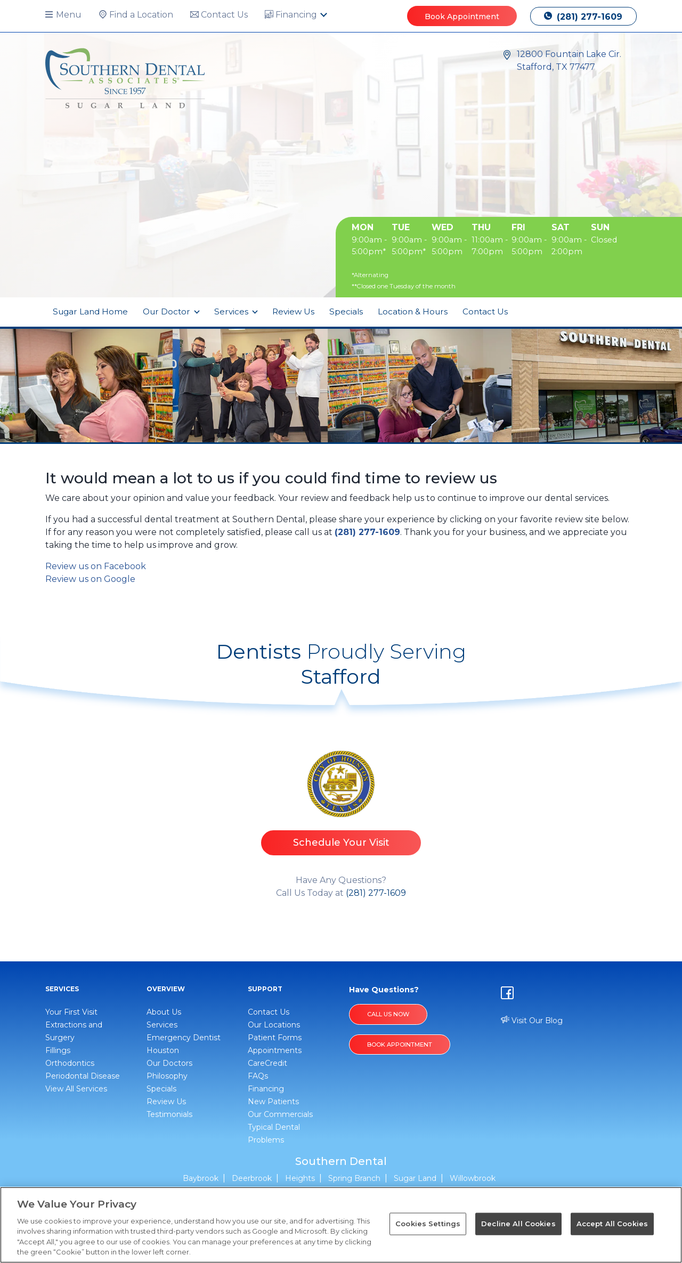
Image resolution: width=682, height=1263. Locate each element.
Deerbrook (252, 1178)
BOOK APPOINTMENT (399, 1044)
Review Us (293, 311)
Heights (300, 1178)
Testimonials (169, 1114)
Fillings (57, 1050)
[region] (341, 1225)
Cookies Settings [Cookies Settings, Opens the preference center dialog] (427, 1223)
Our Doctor (167, 311)
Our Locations (274, 1025)
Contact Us (485, 311)
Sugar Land (415, 1178)
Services (232, 311)
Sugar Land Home (90, 311)
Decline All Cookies (518, 1223)
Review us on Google (90, 579)
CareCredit (267, 1063)
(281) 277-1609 (583, 17)
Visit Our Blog (532, 1020)
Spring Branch (354, 1178)
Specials (346, 311)
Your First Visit (71, 1012)
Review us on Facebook (95, 566)
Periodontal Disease (82, 1076)
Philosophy (167, 1076)
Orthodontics (69, 1063)
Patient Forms (275, 1037)
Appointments (275, 1050)
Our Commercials (280, 1114)
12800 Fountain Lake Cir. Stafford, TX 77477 (569, 60)
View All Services (76, 1089)
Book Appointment (462, 16)
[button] (67, 15)
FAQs (258, 1076)
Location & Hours (413, 311)
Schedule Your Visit (341, 842)
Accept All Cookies (612, 1223)
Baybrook (200, 1178)
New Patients (273, 1101)
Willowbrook (473, 1178)
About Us (164, 1012)
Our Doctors (169, 1063)
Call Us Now (388, 1014)
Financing (266, 1089)
